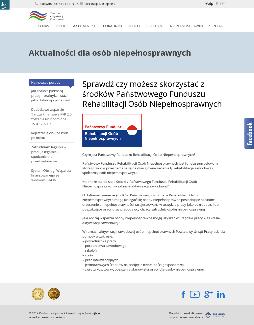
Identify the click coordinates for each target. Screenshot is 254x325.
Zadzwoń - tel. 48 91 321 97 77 (57, 4)
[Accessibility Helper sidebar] (5, 5)
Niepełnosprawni (186, 25)
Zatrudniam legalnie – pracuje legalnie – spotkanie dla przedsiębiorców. (48, 154)
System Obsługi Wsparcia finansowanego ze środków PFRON (51, 175)
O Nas (43, 25)
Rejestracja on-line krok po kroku (49, 135)
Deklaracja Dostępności (97, 4)
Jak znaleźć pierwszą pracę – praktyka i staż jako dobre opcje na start (50, 95)
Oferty (134, 25)
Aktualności (85, 25)
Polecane (155, 25)
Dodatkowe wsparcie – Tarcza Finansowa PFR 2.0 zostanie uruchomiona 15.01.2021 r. (51, 116)
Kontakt (216, 25)
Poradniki (112, 25)
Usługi (61, 25)
